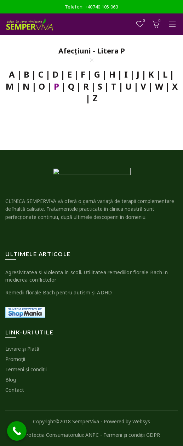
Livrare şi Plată (22, 348)
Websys (141, 421)
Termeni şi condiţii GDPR (131, 434)
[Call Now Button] (17, 431)
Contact (14, 389)
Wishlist (143, 21)
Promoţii (15, 359)
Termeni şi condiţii (26, 369)
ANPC (92, 434)
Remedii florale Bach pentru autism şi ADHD (58, 292)
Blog (10, 379)
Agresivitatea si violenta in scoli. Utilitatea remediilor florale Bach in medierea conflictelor (86, 276)
